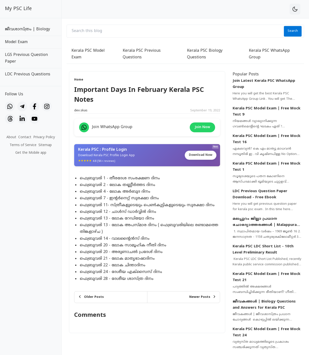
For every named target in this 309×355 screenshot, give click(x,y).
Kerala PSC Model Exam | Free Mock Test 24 (266, 332)
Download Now (200, 155)
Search (293, 31)
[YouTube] (34, 119)
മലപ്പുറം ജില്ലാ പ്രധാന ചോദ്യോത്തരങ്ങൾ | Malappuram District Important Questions (266, 222)
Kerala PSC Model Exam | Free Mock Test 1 (266, 166)
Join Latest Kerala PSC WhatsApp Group (264, 84)
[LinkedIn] (22, 119)
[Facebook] (34, 106)
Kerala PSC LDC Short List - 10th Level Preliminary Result (263, 249)
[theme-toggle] (295, 9)
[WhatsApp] (10, 106)
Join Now (202, 127)
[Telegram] (22, 106)
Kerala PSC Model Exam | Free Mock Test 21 (266, 277)
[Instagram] (47, 106)
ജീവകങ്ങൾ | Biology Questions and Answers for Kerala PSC (264, 304)
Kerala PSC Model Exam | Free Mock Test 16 (266, 139)
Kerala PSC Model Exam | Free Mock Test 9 (266, 111)
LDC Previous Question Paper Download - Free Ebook (260, 194)
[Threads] (10, 119)
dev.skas (80, 111)
